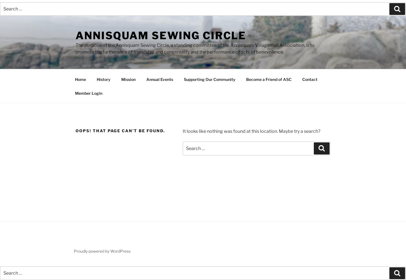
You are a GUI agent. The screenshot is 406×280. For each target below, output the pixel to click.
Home (80, 79)
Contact (309, 79)
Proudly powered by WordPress (102, 251)
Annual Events (159, 79)
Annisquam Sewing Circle (161, 35)
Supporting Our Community (209, 79)
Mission (128, 79)
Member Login (88, 93)
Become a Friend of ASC (269, 79)
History (104, 79)
